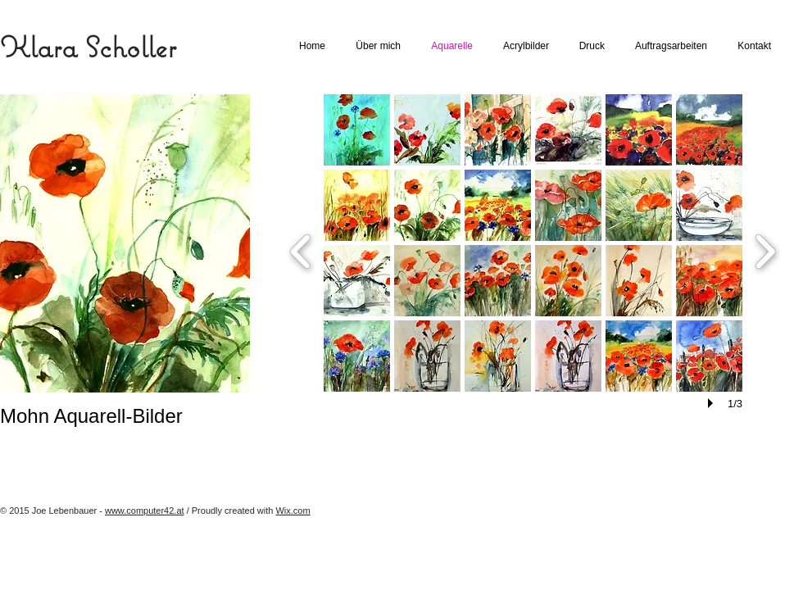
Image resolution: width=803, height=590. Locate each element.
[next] (764, 249)
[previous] (301, 249)
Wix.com (292, 510)
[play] (713, 403)
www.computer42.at (144, 510)
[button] (357, 130)
